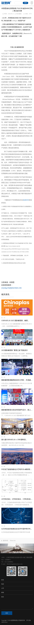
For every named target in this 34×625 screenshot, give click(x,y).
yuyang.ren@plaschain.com (11, 288)
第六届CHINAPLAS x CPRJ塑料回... (14, 440)
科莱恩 (12, 282)
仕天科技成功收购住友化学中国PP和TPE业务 (15, 532)
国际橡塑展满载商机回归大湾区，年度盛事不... (17, 380)
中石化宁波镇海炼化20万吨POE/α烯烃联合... (17, 469)
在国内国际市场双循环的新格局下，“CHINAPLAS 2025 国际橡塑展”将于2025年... (15, 415)
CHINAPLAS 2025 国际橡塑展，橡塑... (15, 320)
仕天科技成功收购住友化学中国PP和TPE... (16, 529)
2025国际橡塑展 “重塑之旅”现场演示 (14, 350)
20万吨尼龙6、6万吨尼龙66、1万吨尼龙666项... (17, 499)
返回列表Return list (8, 540)
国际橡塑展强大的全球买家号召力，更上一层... (17, 410)
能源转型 (26, 200)
